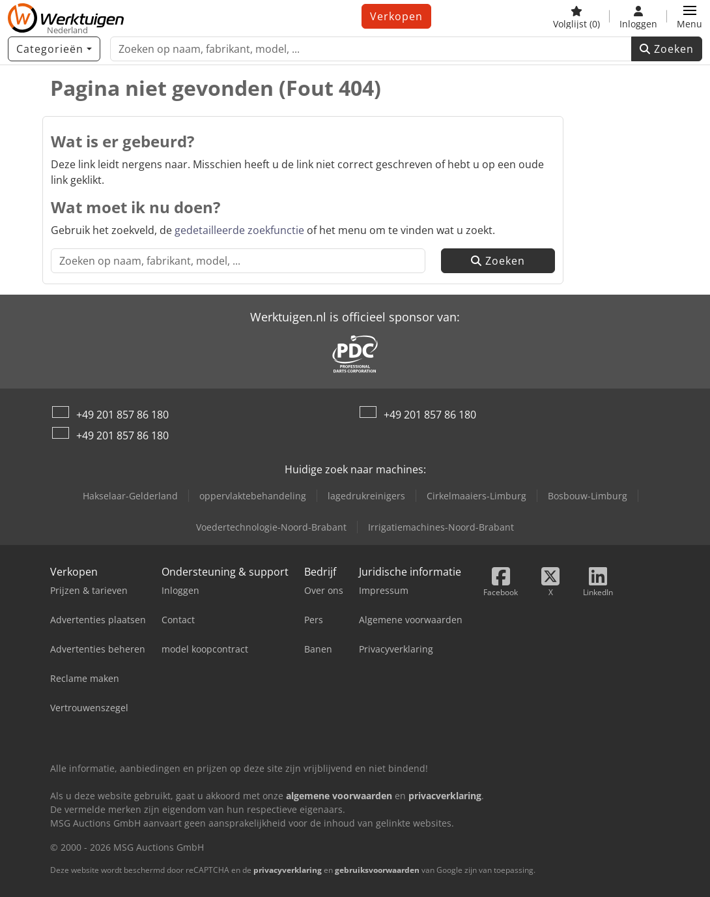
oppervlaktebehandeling (252, 496)
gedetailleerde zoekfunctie (239, 230)
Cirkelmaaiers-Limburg (476, 496)
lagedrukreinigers (366, 496)
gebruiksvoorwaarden (377, 869)
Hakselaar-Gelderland (130, 496)
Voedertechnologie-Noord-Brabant (271, 527)
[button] (689, 16)
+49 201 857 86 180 (122, 414)
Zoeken (667, 49)
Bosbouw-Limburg (587, 496)
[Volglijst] (576, 16)
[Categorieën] (54, 49)
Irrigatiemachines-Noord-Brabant (441, 527)
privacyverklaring (287, 869)
